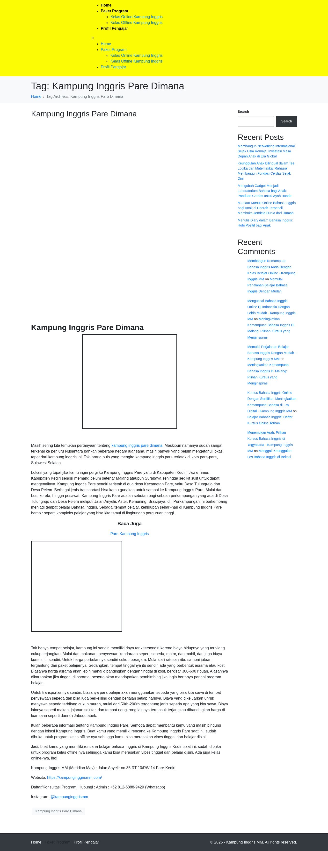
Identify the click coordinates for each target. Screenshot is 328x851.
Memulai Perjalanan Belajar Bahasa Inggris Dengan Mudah (268, 285)
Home (106, 5)
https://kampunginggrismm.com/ (74, 777)
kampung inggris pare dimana (136, 445)
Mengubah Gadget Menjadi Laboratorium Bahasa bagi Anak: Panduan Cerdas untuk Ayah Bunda (265, 191)
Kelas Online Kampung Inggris (136, 17)
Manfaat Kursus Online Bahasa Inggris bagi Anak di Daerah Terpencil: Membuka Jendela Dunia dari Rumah (267, 208)
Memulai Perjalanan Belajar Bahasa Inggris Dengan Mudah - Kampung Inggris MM (272, 353)
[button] (207, 38)
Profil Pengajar (114, 28)
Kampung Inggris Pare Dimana (84, 113)
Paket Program (114, 11)
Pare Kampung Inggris (129, 534)
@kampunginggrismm (69, 797)
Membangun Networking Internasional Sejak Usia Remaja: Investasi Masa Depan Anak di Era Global (266, 151)
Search (243, 111)
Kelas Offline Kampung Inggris (136, 23)
